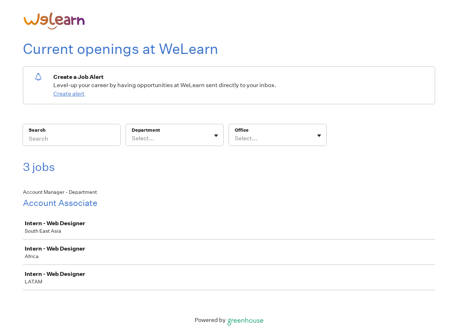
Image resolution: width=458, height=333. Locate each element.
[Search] (71, 139)
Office (242, 130)
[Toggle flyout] (216, 135)
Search (37, 130)
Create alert (68, 93)
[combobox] (132, 138)
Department (146, 130)
